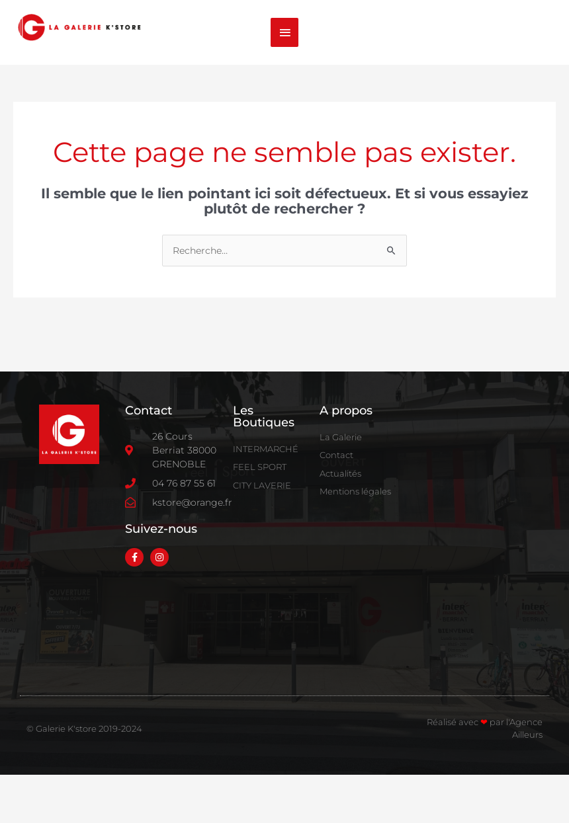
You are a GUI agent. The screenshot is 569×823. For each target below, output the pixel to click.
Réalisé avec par (466, 770)
